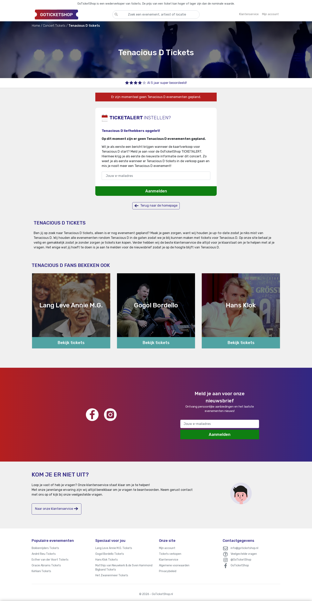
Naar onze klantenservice (56, 508)
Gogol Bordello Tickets (109, 554)
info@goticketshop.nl (244, 548)
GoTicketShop (240, 565)
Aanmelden (156, 191)
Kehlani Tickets (41, 571)
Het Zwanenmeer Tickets (111, 575)
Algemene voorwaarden (174, 565)
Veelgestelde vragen (244, 554)
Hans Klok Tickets (106, 559)
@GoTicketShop (241, 559)
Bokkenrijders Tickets (45, 548)
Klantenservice (168, 559)
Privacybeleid (167, 571)
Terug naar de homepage (156, 205)
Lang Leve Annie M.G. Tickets (113, 548)
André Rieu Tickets (44, 554)
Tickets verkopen (170, 554)
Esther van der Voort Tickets (50, 559)
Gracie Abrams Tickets (46, 565)
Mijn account (167, 548)
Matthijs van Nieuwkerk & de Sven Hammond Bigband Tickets (123, 567)
